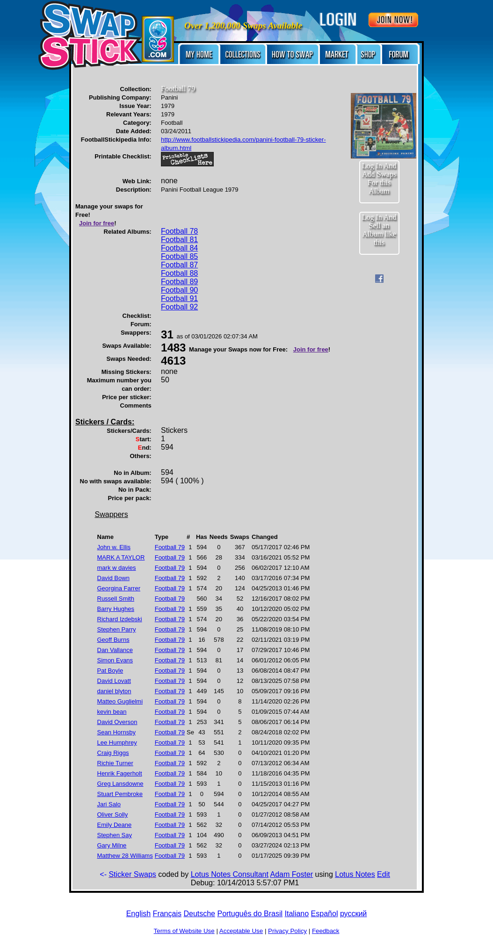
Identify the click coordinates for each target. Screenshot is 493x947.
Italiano (297, 914)
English (138, 914)
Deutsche (199, 914)
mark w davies (116, 567)
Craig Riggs (113, 752)
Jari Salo (109, 804)
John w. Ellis (114, 547)
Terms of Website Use (184, 930)
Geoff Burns (113, 639)
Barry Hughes (115, 608)
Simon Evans (115, 660)
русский (353, 914)
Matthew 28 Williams (125, 855)
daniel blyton (114, 691)
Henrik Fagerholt (119, 773)
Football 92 (179, 307)
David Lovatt (114, 680)
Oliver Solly (112, 814)
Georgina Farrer (118, 588)
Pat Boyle (110, 670)
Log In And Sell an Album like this (379, 229)
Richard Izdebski (119, 619)
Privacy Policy (287, 930)
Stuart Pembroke (120, 793)
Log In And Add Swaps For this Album (379, 178)
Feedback (326, 930)
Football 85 (179, 256)
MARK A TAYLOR (121, 557)
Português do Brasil (250, 914)
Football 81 (179, 240)
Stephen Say (114, 835)
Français (167, 914)
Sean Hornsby (116, 732)
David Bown (113, 577)
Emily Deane (114, 824)
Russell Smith (115, 598)
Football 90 (179, 290)
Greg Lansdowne (120, 783)
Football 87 (179, 265)
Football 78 (179, 231)
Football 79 (170, 547)
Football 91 (179, 298)
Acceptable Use (241, 930)
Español (324, 914)
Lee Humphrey (117, 742)
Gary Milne (112, 845)
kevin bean (112, 711)
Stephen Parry (116, 629)
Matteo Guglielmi (120, 701)
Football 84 (179, 248)
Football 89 (179, 282)
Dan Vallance (115, 649)
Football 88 (179, 273)
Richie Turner (115, 763)
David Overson (117, 721)
